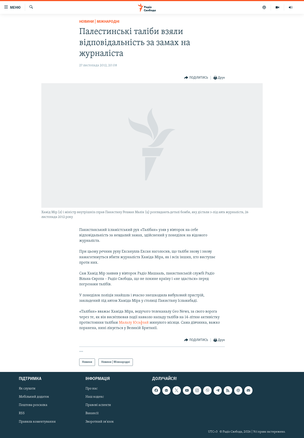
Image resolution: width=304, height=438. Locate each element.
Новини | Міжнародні (99, 22)
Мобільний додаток (34, 397)
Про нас (91, 389)
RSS (22, 413)
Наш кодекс (94, 397)
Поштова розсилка (33, 405)
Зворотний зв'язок (99, 421)
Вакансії (92, 413)
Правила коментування (37, 421)
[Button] (196, 78)
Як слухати (27, 389)
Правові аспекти (98, 405)
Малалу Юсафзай (134, 323)
